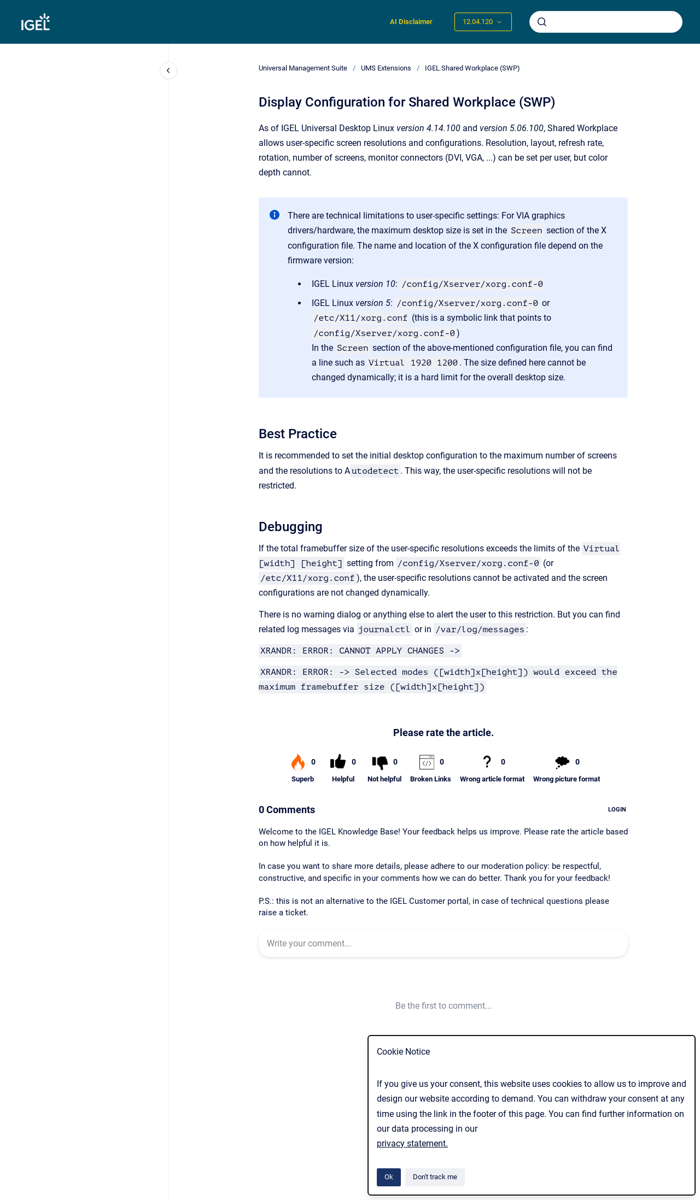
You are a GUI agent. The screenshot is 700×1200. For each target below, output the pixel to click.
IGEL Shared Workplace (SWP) (472, 68)
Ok (388, 1177)
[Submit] (542, 22)
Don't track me (435, 1177)
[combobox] (606, 21)
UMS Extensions (386, 68)
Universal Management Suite (303, 68)
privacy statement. (412, 1143)
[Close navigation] (168, 70)
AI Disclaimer (411, 21)
